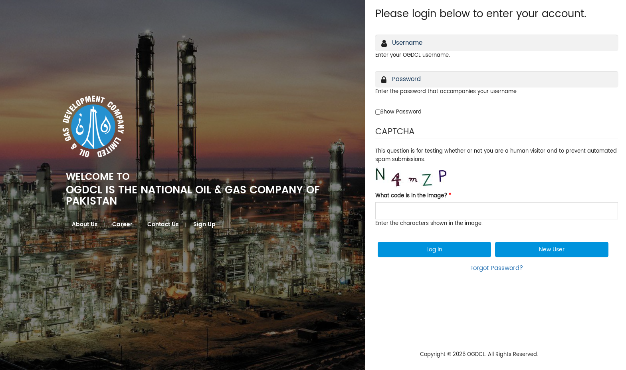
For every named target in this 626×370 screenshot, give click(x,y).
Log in (434, 249)
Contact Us (163, 224)
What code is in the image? (413, 196)
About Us (85, 224)
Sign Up (204, 224)
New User (552, 249)
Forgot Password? (496, 268)
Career (122, 224)
